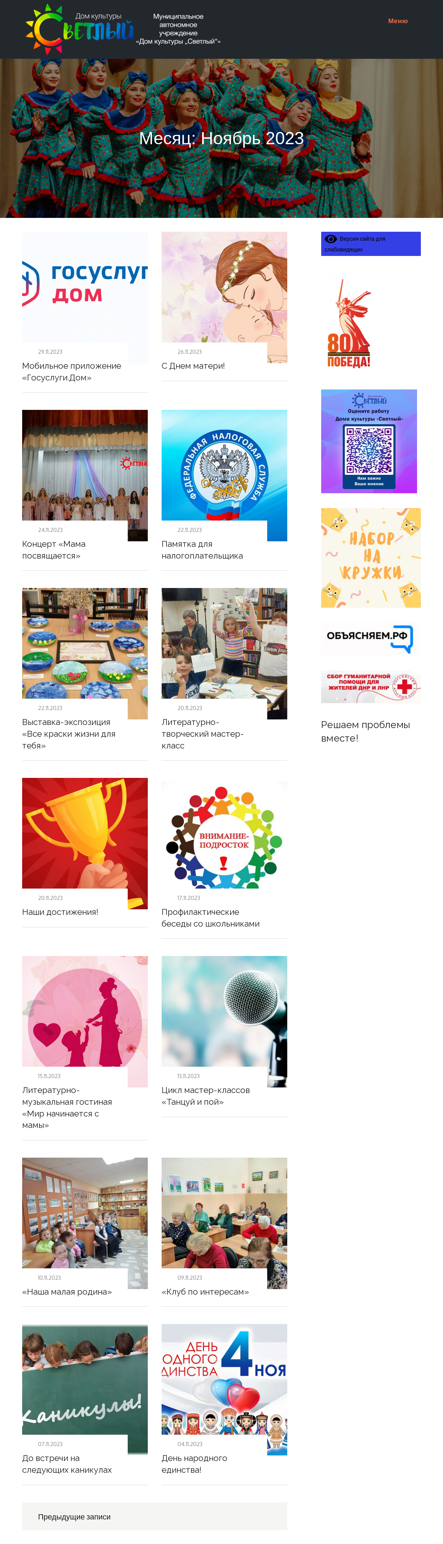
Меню (401, 20)
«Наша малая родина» (67, 1292)
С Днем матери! (193, 366)
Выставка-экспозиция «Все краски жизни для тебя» (69, 733)
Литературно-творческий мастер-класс (203, 733)
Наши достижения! (60, 912)
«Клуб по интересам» (205, 1292)
